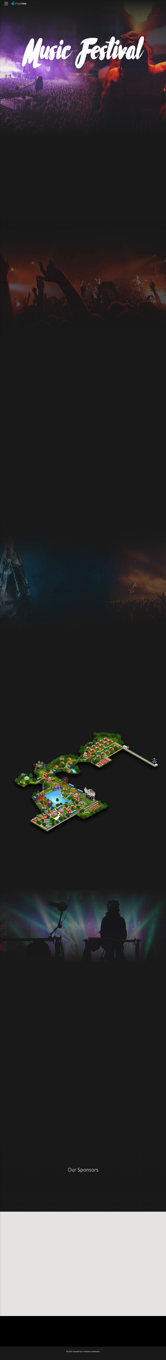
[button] (83, 1262)
